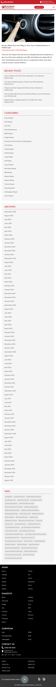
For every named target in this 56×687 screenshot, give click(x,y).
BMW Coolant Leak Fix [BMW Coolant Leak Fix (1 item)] (25, 513)
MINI (29, 636)
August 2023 (8, 309)
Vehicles (5, 664)
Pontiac (30, 618)
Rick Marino (7, 50)
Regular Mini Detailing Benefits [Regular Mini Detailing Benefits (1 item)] (12, 547)
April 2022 (7, 367)
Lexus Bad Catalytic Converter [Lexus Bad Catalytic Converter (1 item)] (12, 527)
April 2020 (7, 453)
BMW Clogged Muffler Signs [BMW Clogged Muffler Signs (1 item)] (11, 513)
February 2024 (9, 286)
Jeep (29, 611)
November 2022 (9, 344)
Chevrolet (5, 601)
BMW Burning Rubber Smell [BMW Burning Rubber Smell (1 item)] (31, 506)
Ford (29, 604)
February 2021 (9, 414)
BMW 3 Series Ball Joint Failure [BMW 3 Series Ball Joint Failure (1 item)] (26, 503)
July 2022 (7, 360)
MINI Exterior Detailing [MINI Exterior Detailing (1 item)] (10, 544)
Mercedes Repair (10, 168)
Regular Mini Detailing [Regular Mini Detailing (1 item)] (34, 544)
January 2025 (9, 243)
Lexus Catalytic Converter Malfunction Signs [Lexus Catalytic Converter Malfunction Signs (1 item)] (35, 534)
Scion (30, 585)
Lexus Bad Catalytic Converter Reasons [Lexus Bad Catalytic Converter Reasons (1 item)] (30, 527)
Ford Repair (8, 145)
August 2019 (8, 480)
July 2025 (7, 219)
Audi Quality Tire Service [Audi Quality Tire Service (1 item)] (36, 500)
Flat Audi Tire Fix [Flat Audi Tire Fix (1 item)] (9, 524)
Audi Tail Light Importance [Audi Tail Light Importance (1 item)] (11, 503)
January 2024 (9, 289)
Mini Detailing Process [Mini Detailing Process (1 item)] (40, 541)
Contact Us (39, 7)
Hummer (4, 611)
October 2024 (9, 254)
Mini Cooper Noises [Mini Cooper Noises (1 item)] (28, 541)
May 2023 (7, 321)
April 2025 (7, 231)
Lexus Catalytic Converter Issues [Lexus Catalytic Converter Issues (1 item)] (27, 530)
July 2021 (7, 398)
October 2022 (9, 348)
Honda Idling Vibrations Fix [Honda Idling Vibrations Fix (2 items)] (34, 524)
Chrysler (30, 601)
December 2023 (9, 293)
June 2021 (7, 402)
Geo (3, 608)
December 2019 (9, 469)
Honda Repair (9, 149)
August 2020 (8, 437)
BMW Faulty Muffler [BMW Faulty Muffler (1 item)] (9, 517)
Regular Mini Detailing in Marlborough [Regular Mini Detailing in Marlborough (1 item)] (14, 551)
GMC (29, 608)
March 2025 (8, 235)
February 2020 (9, 461)
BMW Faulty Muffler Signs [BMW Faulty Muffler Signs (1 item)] (22, 517)
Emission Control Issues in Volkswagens (18, 141)
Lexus (30, 578)
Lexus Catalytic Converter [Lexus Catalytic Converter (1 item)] (11, 530)
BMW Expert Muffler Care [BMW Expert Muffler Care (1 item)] (37, 513)
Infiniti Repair (9, 153)
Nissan (4, 585)
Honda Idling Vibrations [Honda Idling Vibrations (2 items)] (20, 524)
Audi (3, 632)
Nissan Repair (9, 176)
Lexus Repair (8, 165)
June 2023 (8, 317)
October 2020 (9, 430)
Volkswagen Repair (11, 192)
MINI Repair (23, 50)
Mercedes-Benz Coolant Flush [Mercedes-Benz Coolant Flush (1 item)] (12, 537)
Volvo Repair (8, 196)
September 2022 (10, 352)
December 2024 (9, 247)
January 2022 (9, 379)
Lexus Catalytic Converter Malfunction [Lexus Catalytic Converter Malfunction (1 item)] (14, 534)
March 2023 (8, 328)
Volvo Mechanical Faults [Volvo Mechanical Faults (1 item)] (28, 554)
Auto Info (7, 126)
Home (4, 661)
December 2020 (9, 422)
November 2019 (9, 472)
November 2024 (9, 251)
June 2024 (8, 270)
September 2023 (10, 305)
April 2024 (7, 278)
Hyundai (4, 574)
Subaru (4, 589)
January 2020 (9, 465)
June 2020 (8, 445)
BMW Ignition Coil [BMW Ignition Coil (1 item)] (34, 517)
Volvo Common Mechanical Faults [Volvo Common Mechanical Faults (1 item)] (13, 554)
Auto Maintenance (10, 129)
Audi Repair (8, 122)
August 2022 (8, 356)
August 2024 (8, 262)
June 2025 (8, 223)
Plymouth (5, 618)
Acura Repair (8, 118)
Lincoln (4, 615)
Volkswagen (5, 639)
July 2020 (7, 441)
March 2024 (8, 282)
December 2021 (9, 383)
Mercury (30, 615)
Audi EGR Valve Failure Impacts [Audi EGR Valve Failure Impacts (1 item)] (33, 496)
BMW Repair (8, 133)
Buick (3, 597)
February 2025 (9, 239)
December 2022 (9, 340)
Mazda (4, 582)
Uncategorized (9, 188)
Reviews (31, 667)
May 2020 (7, 449)
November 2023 (9, 297)
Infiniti (4, 578)
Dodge (4, 604)
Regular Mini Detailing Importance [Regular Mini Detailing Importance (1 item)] (29, 547)
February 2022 (9, 375)
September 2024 (10, 258)
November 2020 (9, 426)
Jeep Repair (8, 157)
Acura (4, 571)
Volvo (29, 639)
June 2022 (8, 363)
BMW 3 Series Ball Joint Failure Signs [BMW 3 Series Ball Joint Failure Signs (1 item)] (14, 506)
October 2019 (9, 476)
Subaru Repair (9, 180)
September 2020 (10, 433)
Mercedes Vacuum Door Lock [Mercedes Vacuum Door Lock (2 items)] (28, 537)
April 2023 (7, 324)
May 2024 (7, 274)
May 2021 (7, 406)
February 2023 (9, 332)
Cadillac (30, 597)
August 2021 (8, 395)
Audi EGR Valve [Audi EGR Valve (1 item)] (8, 496)
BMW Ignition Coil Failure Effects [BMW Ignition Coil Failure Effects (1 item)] (26, 520)
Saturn (4, 622)
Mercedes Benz (7, 636)
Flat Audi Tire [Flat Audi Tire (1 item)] (39, 520)
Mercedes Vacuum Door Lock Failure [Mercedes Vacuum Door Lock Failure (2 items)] (13, 541)
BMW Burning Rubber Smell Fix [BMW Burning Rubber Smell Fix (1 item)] (12, 510)
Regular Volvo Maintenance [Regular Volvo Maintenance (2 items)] (30, 551)
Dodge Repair (9, 137)
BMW (29, 632)
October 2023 (9, 301)
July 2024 (7, 266)
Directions (6, 671)
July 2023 (7, 313)
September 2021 (10, 391)
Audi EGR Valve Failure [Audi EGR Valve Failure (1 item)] (19, 496)
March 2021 (8, 410)
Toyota (30, 589)
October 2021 (9, 387)
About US (31, 664)
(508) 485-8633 (7, 2)
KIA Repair (8, 161)
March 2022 (8, 371)
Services (31, 661)
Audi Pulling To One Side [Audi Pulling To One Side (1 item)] (23, 500)
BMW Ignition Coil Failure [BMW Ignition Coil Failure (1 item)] (11, 520)
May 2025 (7, 227)
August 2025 (8, 215)
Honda (30, 571)
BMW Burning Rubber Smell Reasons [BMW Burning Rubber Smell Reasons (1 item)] (30, 510)
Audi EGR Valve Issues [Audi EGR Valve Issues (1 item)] (10, 500)
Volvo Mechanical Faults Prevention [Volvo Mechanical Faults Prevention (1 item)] (13, 558)
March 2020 (8, 457)
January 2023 (9, 336)
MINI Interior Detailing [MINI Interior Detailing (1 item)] (22, 544)
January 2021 (9, 418)
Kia (29, 574)
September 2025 (10, 212)
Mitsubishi (31, 582)
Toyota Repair (9, 184)
